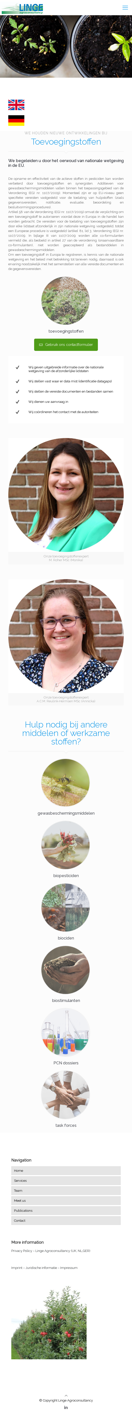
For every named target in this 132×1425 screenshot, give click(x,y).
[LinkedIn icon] (66, 1407)
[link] (16, 105)
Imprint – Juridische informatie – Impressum (44, 1268)
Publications (23, 1210)
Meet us (20, 1200)
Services (20, 1181)
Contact (19, 1220)
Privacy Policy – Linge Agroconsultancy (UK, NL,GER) (50, 1251)
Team (18, 1190)
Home (18, 1171)
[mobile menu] (125, 7)
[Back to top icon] (66, 1396)
